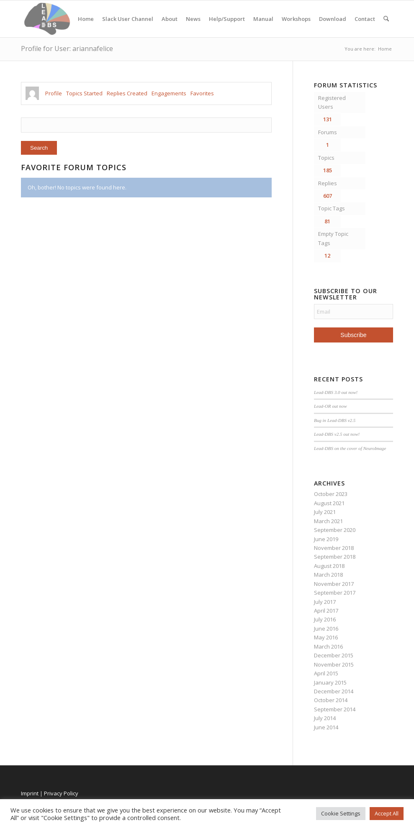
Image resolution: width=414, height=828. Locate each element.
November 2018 (334, 548)
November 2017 (334, 584)
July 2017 (325, 602)
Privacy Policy (61, 793)
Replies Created (127, 93)
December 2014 (333, 691)
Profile (53, 93)
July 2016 (325, 619)
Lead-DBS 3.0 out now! (335, 392)
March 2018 (328, 574)
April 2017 (326, 610)
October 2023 (330, 494)
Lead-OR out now (330, 406)
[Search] (386, 18)
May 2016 (326, 637)
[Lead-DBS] (47, 18)
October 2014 (330, 700)
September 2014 (334, 709)
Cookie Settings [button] (340, 813)
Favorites (202, 93)
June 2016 (326, 628)
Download (332, 19)
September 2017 (334, 592)
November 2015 (334, 664)
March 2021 (328, 521)
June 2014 (326, 727)
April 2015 (326, 673)
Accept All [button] (387, 813)
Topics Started (84, 93)
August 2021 (329, 503)
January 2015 (330, 682)
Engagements (169, 93)
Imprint (30, 793)
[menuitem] (386, 18)
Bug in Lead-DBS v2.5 (334, 420)
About (169, 19)
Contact (365, 19)
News (193, 19)
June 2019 (326, 539)
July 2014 (325, 718)
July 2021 (325, 512)
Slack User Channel (127, 19)
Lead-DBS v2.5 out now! (337, 434)
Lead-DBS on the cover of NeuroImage (350, 448)
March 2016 (328, 646)
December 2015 (333, 655)
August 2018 (329, 566)
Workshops (296, 19)
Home (86, 19)
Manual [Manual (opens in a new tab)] (263, 19)
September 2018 (334, 556)
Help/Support (227, 19)
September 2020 (334, 530)
